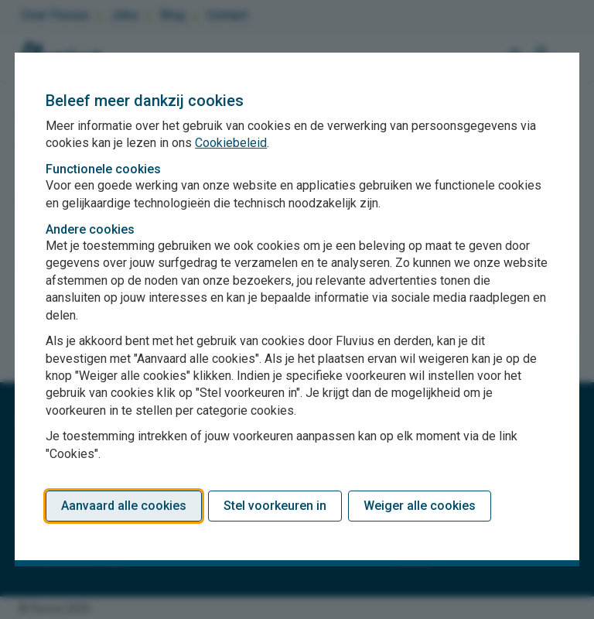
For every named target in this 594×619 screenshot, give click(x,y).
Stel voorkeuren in (275, 505)
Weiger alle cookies (420, 505)
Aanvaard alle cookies (123, 505)
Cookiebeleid (231, 142)
